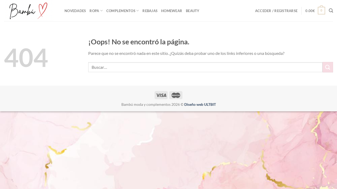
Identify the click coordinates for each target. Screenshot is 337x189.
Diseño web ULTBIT (200, 104)
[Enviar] (328, 67)
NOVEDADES (75, 11)
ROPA (96, 10)
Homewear (171, 11)
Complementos (122, 10)
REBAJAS (149, 11)
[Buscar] (331, 11)
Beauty (193, 11)
